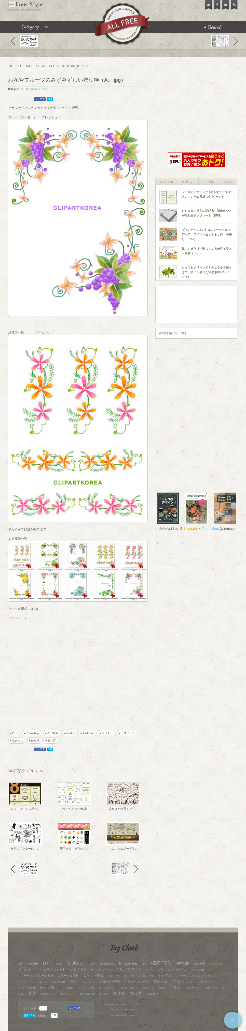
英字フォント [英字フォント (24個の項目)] (48, 994)
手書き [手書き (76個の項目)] (175, 988)
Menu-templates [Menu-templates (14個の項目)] (106, 964)
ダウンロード (17, 618)
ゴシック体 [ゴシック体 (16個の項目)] (114, 976)
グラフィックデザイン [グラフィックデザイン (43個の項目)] (172, 969)
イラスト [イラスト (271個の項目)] (27, 969)
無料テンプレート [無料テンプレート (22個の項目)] (215, 988)
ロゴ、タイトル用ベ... (25, 809)
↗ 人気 (209, 181)
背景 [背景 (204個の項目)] (32, 993)
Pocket (45, 1016)
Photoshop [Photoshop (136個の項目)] (128, 963)
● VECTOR (53, 733)
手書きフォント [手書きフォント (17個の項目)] (193, 988)
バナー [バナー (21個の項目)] (73, 981)
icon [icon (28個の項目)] (58, 963)
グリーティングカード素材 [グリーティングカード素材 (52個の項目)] (35, 975)
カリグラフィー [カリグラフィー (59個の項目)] (81, 969)
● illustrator (88, 733)
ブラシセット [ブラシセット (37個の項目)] (205, 981)
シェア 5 (39, 99)
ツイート (30, 1008)
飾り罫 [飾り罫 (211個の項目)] (136, 993)
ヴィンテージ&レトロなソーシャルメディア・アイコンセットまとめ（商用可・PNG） (207, 234)
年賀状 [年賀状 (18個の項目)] (162, 988)
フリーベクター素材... (74, 809)
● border (70, 733)
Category (40, 28)
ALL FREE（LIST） (21, 65)
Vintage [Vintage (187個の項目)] (182, 963)
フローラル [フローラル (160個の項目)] (182, 981)
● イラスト (107, 733)
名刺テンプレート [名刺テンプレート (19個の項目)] (130, 988)
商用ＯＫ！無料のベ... (74, 848)
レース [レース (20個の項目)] (81, 988)
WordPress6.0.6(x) (129, 1015)
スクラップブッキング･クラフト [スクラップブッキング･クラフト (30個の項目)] (196, 975)
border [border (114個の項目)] (33, 963)
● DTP (15, 733)
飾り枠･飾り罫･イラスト (77, 65)
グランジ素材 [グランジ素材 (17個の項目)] (198, 970)
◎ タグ (228, 181)
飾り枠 (57, 108)
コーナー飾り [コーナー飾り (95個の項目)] (93, 975)
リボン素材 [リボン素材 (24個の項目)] (66, 988)
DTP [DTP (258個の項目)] (47, 963)
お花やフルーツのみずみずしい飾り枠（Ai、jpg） (67, 80)
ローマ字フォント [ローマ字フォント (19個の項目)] (107, 988)
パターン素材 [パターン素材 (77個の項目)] (109, 981)
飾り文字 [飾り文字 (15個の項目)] (103, 994)
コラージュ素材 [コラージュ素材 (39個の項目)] (68, 975)
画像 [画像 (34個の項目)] (20, 994)
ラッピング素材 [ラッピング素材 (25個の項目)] (26, 988)
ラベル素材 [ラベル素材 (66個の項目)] (48, 988)
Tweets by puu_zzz (171, 333)
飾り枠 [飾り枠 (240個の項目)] (118, 993)
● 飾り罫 (51, 740)
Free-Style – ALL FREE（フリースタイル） (124, 1004)
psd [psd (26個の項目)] (144, 963)
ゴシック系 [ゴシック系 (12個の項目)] (129, 976)
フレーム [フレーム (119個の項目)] (160, 981)
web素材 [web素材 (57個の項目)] (200, 963)
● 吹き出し (18, 740)
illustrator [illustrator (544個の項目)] (75, 963)
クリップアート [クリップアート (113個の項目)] (128, 969)
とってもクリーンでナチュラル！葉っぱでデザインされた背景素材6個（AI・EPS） (207, 272)
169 (54, 1015)
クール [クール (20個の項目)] (149, 969)
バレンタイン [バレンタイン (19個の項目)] (88, 982)
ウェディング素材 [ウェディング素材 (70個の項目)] (53, 969)
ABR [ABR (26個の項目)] (20, 963)
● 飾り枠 (35, 740)
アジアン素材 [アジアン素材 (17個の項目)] (217, 964)
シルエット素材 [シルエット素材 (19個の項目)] (146, 976)
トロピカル (43, 332)
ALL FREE (48, 65)
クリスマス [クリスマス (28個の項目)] (104, 969)
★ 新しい (187, 181)
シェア (75, 1008)
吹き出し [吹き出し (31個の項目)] (148, 987)
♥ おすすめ (166, 181)
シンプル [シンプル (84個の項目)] (165, 975)
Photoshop (210, 529)
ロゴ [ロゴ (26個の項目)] (91, 988)
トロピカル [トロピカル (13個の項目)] (42, 982)
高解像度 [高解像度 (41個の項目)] (153, 993)
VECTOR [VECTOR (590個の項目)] (160, 963)
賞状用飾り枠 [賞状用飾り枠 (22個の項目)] (87, 994)
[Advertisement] (71, 671)
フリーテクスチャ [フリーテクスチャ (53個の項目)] (136, 981)
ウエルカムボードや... (123, 848)
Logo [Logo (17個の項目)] (92, 964)
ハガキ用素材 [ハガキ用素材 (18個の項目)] (58, 982)
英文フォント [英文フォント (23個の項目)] (67, 994)
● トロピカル (128, 733)
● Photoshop (32, 733)
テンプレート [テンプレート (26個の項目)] (25, 981)
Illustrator (191, 529)
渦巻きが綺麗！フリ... (123, 809)
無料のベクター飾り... (25, 848)
